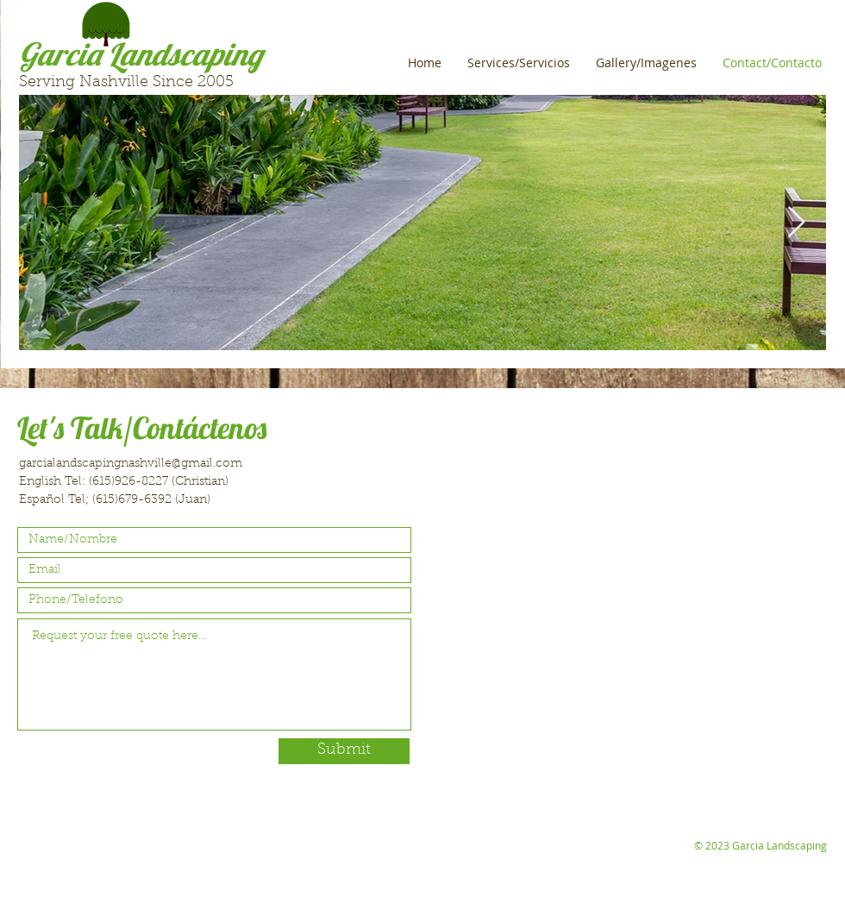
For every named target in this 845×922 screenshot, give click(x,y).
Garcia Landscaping (140, 53)
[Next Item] (796, 223)
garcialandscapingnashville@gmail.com (130, 464)
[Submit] (344, 751)
